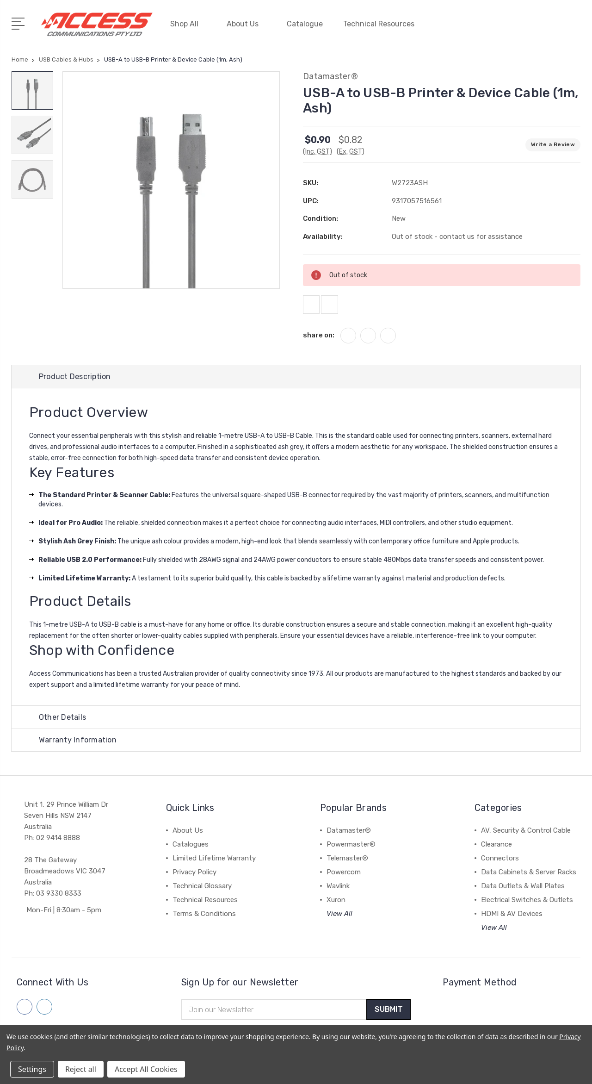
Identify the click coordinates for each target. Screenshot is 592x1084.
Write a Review (553, 140)
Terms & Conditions (204, 918)
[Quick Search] (548, 27)
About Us (246, 22)
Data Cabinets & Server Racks (528, 876)
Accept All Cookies (146, 1069)
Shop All (188, 22)
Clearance (496, 849)
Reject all (80, 1069)
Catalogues (191, 849)
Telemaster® (347, 863)
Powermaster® (351, 849)
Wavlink (338, 890)
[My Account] (492, 27)
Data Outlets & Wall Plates (523, 890)
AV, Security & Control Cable (526, 835)
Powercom (344, 876)
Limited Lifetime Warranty (214, 863)
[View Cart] (575, 27)
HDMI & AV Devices (512, 918)
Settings (32, 1069)
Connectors (500, 863)
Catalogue (305, 22)
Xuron (336, 904)
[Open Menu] (20, 21)
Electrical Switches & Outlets (527, 904)
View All (339, 918)
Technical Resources (382, 22)
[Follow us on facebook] (24, 1011)
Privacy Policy (194, 876)
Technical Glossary (202, 890)
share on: (318, 335)
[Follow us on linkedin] (44, 1011)
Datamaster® (349, 835)
